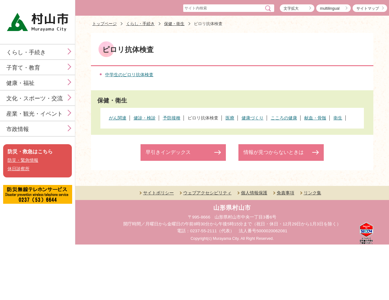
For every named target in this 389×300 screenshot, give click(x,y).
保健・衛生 (174, 23)
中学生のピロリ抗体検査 (129, 74)
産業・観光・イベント (34, 114)
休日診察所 (18, 168)
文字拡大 (291, 8)
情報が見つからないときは (273, 152)
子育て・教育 (23, 68)
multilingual (329, 8)
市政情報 (17, 129)
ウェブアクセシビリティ (207, 192)
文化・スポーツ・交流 (34, 98)
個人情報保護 (254, 192)
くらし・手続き (26, 52)
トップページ (104, 23)
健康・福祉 (20, 83)
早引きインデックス (168, 152)
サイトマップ (367, 8)
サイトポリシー (158, 192)
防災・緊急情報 (23, 160)
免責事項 (285, 192)
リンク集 (312, 192)
